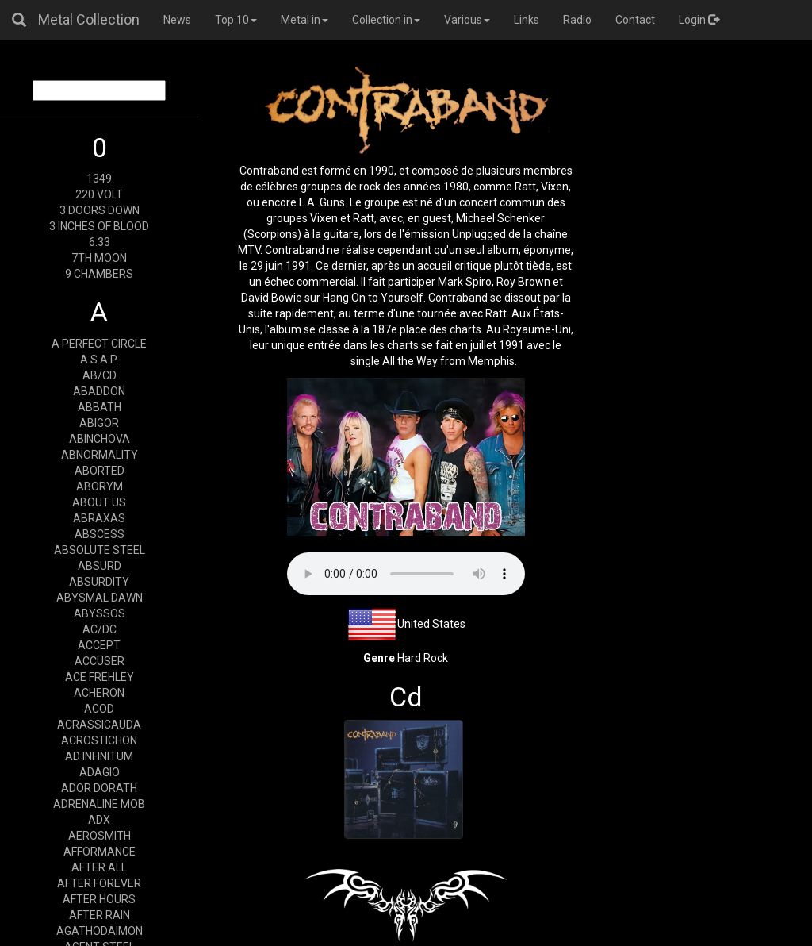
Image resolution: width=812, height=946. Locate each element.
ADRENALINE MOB (99, 804)
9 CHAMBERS (99, 273)
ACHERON (99, 692)
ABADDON (99, 391)
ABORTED (99, 470)
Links (526, 19)
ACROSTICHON (99, 740)
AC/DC (99, 629)
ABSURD (99, 566)
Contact (635, 19)
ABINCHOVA (99, 439)
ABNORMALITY (99, 454)
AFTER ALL (99, 867)
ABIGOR (99, 423)
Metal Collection (89, 19)
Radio (577, 19)
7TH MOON (99, 258)
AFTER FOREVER (99, 883)
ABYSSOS (99, 613)
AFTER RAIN (99, 915)
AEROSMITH (99, 835)
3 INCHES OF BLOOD (99, 226)
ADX (99, 819)
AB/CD (99, 375)
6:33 (99, 242)
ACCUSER (99, 661)
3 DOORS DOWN (99, 210)
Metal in (304, 19)
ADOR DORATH (99, 788)
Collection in (386, 19)
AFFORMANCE (99, 851)
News (177, 19)
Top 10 (236, 19)
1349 (99, 178)
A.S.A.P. (99, 359)
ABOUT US (99, 502)
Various (467, 19)
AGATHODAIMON (99, 931)
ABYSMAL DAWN (99, 597)
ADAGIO (99, 772)
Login (699, 19)
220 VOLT (99, 194)
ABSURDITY (99, 581)
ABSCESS (99, 534)
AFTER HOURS (99, 899)
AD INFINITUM (99, 756)
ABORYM (99, 486)
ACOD (99, 708)
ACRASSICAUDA (99, 724)
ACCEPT (99, 645)
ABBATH (99, 407)
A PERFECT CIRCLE (99, 343)
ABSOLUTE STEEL (99, 550)
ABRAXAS (99, 518)
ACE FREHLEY (99, 677)
